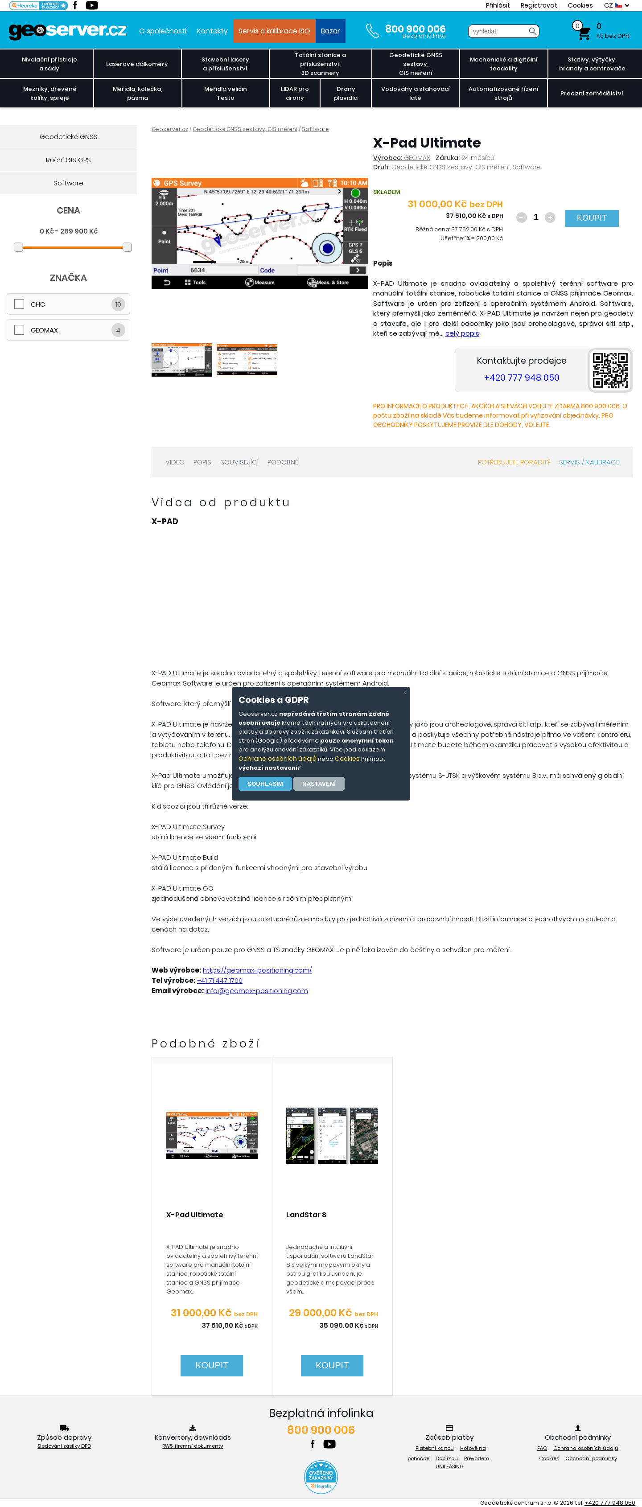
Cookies (347, 758)
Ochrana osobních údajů (278, 758)
